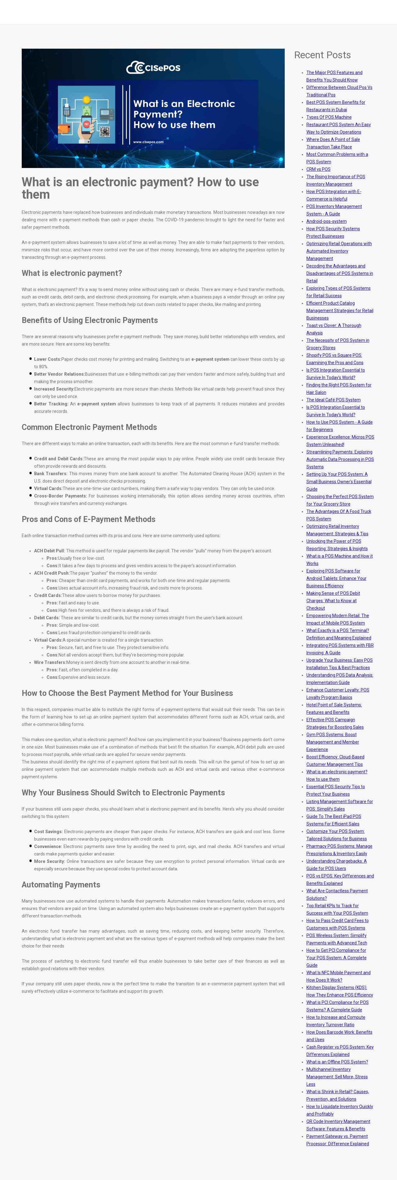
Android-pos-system (326, 221)
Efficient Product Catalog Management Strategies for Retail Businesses (339, 310)
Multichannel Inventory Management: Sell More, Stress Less (337, 1077)
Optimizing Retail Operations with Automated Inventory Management (339, 251)
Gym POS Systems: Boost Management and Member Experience (332, 742)
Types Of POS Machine (329, 117)
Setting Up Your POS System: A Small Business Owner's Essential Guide (339, 482)
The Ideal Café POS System (333, 399)
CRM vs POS (318, 169)
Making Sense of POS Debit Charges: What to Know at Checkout (333, 601)
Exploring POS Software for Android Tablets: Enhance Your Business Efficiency (336, 578)
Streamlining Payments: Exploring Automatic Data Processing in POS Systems (340, 459)
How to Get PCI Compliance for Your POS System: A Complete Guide (336, 958)
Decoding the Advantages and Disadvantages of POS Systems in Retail (339, 273)
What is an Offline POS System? (337, 1061)
